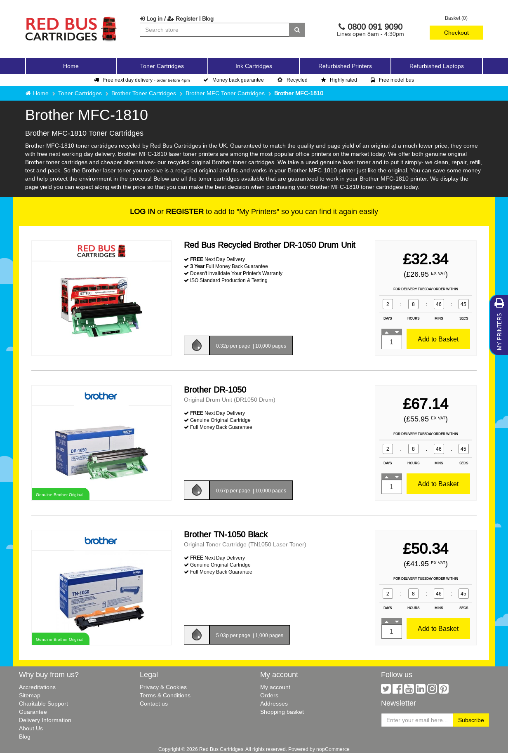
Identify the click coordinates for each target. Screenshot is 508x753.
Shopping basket (282, 711)
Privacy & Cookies (163, 687)
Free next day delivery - (142, 80)
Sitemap (29, 695)
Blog (208, 18)
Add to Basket (438, 339)
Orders (269, 695)
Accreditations (37, 687)
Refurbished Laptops (436, 66)
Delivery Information (45, 720)
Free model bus (392, 80)
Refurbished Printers (345, 66)
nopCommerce (333, 749)
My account (275, 687)
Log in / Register (169, 18)
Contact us (154, 703)
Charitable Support (43, 703)
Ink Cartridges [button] (253, 66)
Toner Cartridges (80, 93)
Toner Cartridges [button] (162, 66)
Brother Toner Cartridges (143, 93)
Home (71, 66)
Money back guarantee (233, 80)
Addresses (274, 703)
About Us (31, 728)
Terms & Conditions (165, 695)
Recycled (293, 80)
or (167, 211)
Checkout (456, 32)
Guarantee (33, 711)
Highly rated (339, 80)
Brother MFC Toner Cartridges (225, 93)
